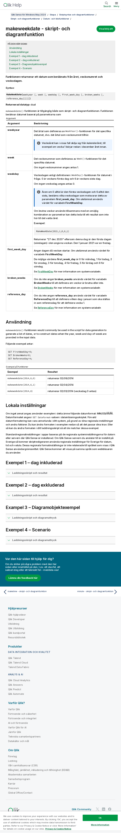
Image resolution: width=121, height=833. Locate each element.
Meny (116, 6)
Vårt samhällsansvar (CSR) (23, 765)
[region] (60, 822)
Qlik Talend (14, 658)
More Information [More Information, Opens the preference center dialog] (100, 824)
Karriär (11, 783)
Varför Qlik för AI (17, 727)
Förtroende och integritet (22, 718)
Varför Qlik (14, 709)
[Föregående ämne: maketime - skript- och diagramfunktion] (30, 592)
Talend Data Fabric (18, 667)
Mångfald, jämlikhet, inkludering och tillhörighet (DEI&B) (39, 770)
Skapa (53, 14)
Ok (100, 817)
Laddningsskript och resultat (29, 472)
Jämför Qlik (14, 732)
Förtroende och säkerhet (22, 713)
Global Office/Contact (20, 792)
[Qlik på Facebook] (109, 809)
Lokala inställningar (19, 52)
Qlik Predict (14, 689)
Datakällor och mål (18, 741)
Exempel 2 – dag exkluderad (24, 60)
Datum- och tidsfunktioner (56, 18)
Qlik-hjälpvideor (17, 614)
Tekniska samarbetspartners (24, 736)
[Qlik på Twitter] (97, 809)
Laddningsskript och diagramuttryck (34, 517)
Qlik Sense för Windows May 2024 (28, 14)
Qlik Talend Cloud (18, 662)
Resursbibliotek (17, 637)
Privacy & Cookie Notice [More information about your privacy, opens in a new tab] (58, 828)
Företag (12, 756)
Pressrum (13, 788)
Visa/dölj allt (106, 28)
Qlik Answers (15, 684)
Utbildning (13, 623)
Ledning (12, 761)
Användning (15, 48)
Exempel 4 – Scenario (20, 68)
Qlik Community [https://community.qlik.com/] (81, 809)
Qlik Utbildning (16, 628)
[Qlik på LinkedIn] (103, 809)
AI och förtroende (18, 723)
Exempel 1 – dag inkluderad (23, 56)
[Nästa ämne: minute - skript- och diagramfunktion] (90, 592)
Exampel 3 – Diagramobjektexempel (28, 64)
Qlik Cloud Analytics (19, 680)
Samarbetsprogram (19, 779)
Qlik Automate (16, 693)
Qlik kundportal (16, 632)
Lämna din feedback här (23, 577)
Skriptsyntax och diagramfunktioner (76, 14)
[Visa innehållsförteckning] (6, 15)
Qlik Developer (16, 619)
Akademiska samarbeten (22, 774)
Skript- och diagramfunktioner (25, 18)
